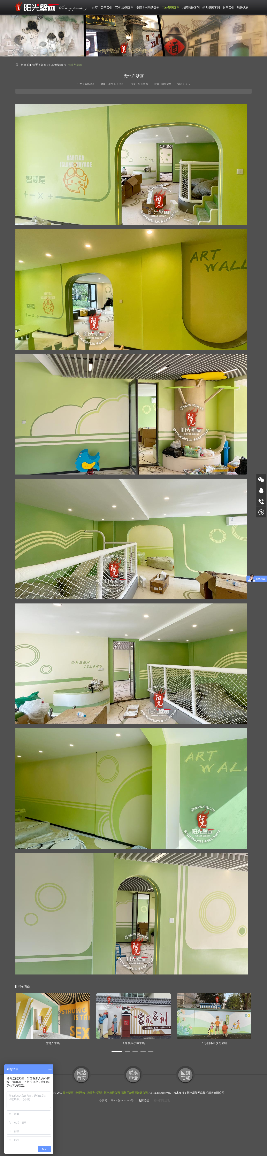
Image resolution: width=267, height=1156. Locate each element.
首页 (95, 7)
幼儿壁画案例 (211, 7)
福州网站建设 (162, 1100)
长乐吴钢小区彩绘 (133, 1043)
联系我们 (228, 7)
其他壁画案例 (171, 7)
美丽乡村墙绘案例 (147, 7)
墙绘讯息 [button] (243, 7)
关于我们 (106, 7)
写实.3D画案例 (124, 7)
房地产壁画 (75, 65)
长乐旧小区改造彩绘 (214, 1043)
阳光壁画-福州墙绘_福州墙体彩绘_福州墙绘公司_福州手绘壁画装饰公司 (105, 1092)
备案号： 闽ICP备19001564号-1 (117, 1100)
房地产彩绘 (53, 1043)
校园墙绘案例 (191, 7)
